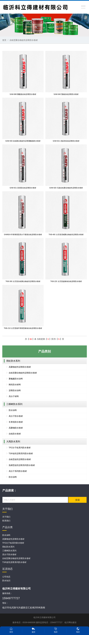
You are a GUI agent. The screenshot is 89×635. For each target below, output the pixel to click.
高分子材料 (14, 396)
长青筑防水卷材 (16, 422)
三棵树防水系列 (14, 404)
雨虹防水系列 (13, 361)
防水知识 (6, 580)
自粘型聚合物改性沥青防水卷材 (24, 40)
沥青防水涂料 (15, 390)
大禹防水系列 (13, 441)
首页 (4, 40)
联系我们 (6, 521)
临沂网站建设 (70, 622)
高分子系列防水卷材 (18, 471)
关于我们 (6, 517)
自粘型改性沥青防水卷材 (20, 459)
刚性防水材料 (15, 384)
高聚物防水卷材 (16, 428)
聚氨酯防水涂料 (16, 379)
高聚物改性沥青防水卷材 (20, 367)
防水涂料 (13, 410)
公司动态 (6, 577)
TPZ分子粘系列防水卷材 (20, 447)
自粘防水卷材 (15, 434)
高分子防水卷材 (16, 416)
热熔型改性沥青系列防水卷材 (22, 465)
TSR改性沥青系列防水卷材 (21, 453)
